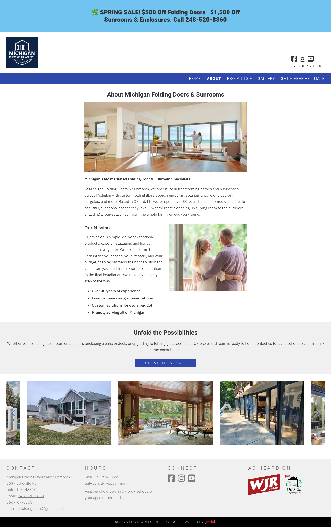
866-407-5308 (19, 502)
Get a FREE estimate (165, 363)
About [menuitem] (214, 78)
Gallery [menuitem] (266, 78)
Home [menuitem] (195, 78)
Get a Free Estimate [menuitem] (302, 78)
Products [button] (239, 78)
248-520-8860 (311, 65)
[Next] (318, 413)
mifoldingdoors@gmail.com (39, 508)
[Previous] (13, 413)
